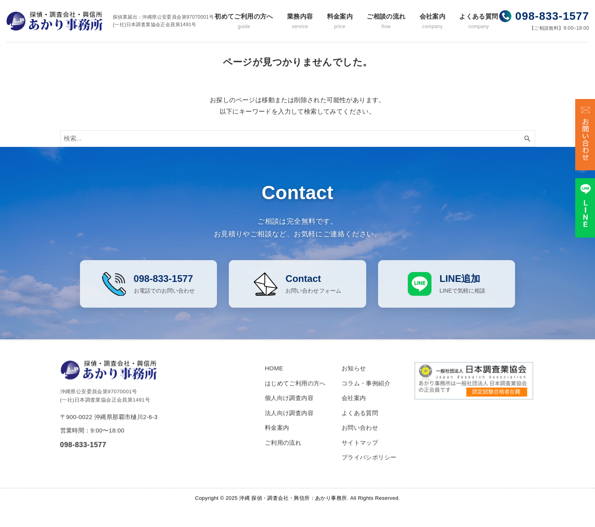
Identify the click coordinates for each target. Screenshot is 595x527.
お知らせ (354, 376)
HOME (274, 376)
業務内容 (300, 21)
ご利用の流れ (283, 450)
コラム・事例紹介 (366, 391)
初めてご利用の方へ (244, 21)
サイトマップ (360, 450)
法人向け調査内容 (289, 421)
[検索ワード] (297, 138)
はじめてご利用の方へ (295, 391)
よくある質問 (478, 21)
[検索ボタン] (527, 138)
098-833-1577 (552, 16)
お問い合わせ (360, 435)
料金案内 (340, 21)
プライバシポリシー (369, 465)
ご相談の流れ (386, 21)
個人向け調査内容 (289, 406)
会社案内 (433, 21)
